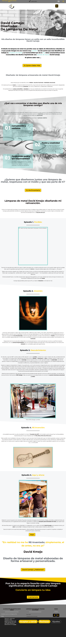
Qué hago (28, 614)
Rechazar (44, 621)
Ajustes (56, 621)
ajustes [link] (14, 624)
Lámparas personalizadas (31, 616)
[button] (34, 1)
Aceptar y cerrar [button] (28, 621)
